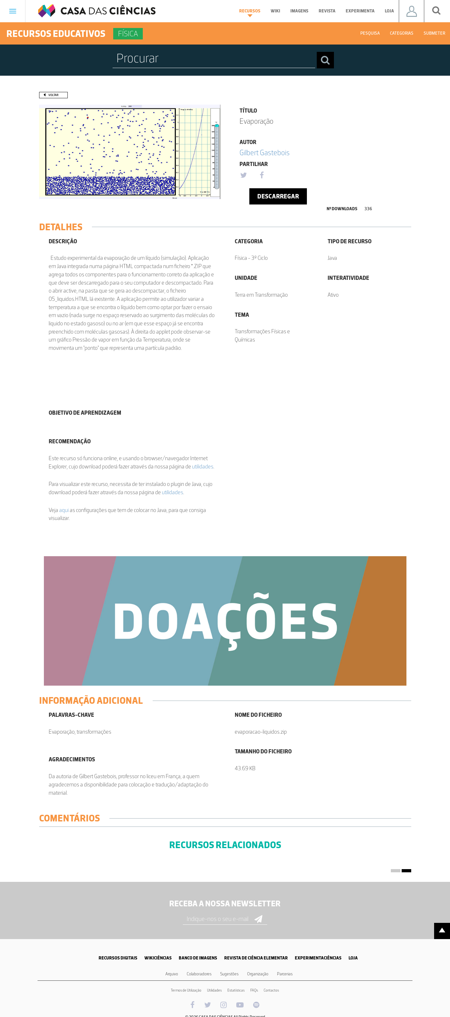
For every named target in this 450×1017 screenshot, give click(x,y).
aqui (64, 510)
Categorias (401, 33)
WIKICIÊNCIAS (158, 958)
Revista (327, 11)
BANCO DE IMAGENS (198, 958)
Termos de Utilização (186, 990)
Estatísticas (236, 990)
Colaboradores (199, 974)
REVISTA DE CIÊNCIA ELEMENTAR (256, 958)
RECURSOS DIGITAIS (118, 958)
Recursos (249, 12)
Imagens (299, 11)
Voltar (53, 95)
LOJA (353, 958)
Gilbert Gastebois (264, 152)
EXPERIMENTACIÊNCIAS (318, 958)
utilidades (202, 466)
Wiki (275, 11)
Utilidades (214, 990)
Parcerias (285, 974)
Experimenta (360, 11)
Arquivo (171, 974)
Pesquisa (370, 33)
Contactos (271, 990)
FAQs (254, 990)
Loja (389, 11)
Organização (257, 974)
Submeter (434, 33)
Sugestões (229, 974)
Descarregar (278, 196)
